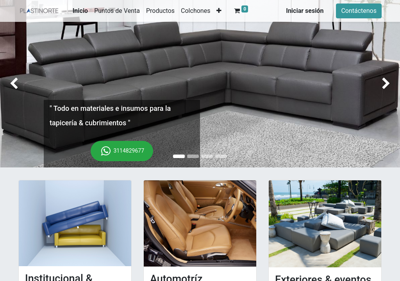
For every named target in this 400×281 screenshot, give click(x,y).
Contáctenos (359, 10)
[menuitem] (80, 11)
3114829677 (122, 151)
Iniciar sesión (304, 10)
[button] (219, 11)
